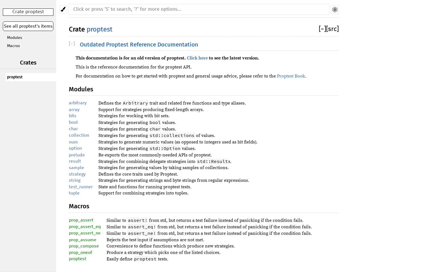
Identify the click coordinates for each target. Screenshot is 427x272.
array (74, 109)
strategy (77, 174)
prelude (77, 155)
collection (79, 135)
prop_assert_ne (85, 233)
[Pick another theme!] (63, 9)
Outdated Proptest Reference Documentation (139, 44)
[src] (332, 29)
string (74, 180)
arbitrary (78, 103)
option (75, 148)
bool (73, 122)
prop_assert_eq (85, 226)
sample (76, 167)
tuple (74, 193)
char (73, 129)
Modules (14, 38)
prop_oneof (80, 252)
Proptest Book (291, 76)
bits (72, 116)
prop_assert (81, 220)
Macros (13, 46)
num (73, 142)
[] (322, 29)
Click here (197, 58)
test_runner (81, 187)
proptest (14, 77)
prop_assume (82, 240)
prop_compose (84, 246)
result (75, 161)
